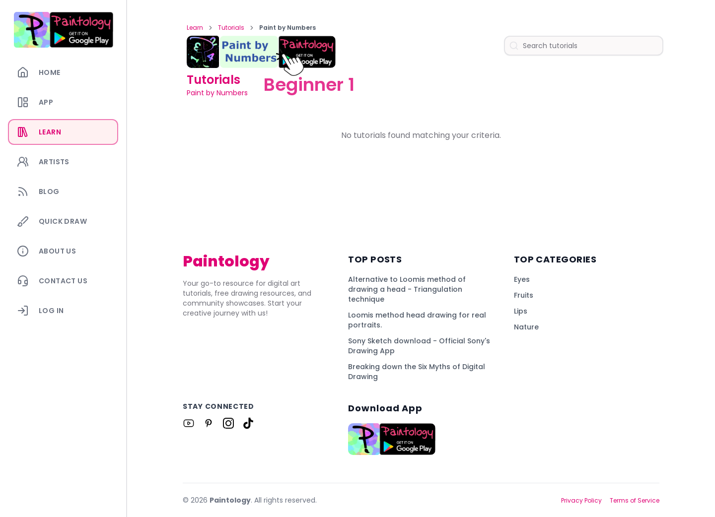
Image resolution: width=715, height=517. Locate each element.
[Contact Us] (63, 281)
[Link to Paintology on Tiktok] (248, 423)
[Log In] (63, 310)
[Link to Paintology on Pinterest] (208, 423)
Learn (195, 28)
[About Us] (63, 251)
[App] (63, 102)
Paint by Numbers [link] (287, 28)
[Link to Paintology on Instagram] (228, 423)
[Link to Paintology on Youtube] (189, 423)
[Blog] (63, 191)
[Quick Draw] (63, 221)
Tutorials (231, 28)
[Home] (63, 72)
